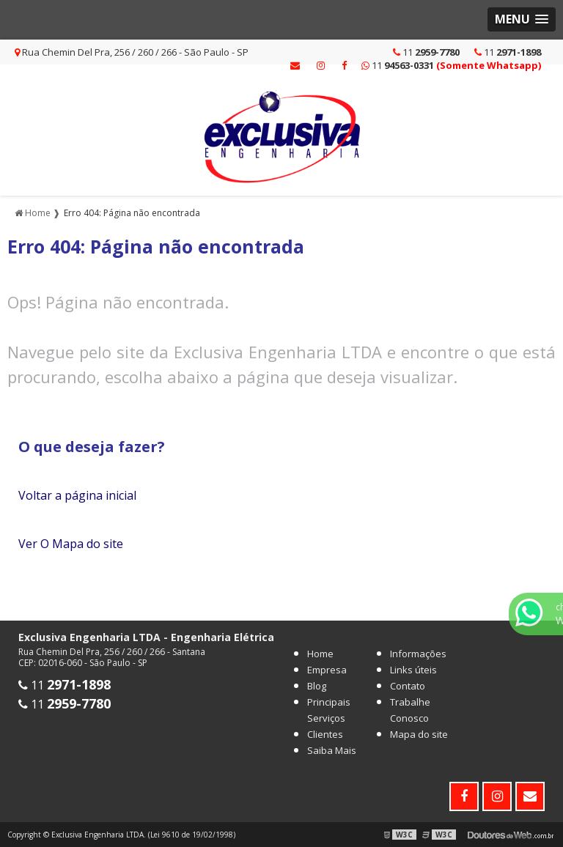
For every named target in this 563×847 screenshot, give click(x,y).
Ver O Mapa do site (70, 544)
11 (507, 52)
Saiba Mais (331, 750)
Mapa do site (419, 734)
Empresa (327, 669)
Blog (316, 685)
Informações (418, 653)
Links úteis (413, 669)
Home (320, 653)
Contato (407, 685)
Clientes (325, 734)
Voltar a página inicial (77, 495)
